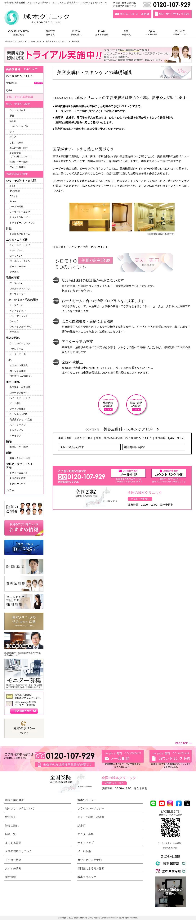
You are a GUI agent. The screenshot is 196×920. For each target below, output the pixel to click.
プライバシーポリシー (91, 808)
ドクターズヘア (18, 483)
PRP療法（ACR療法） (21, 376)
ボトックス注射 (18, 370)
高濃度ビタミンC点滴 (21, 419)
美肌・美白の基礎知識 (109, 437)
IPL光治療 (15, 191)
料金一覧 (126, 34)
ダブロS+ (14, 332)
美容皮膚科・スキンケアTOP (131, 429)
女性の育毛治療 (18, 478)
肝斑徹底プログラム (20, 234)
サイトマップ (86, 842)
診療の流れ (76, 34)
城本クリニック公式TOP (15, 41)
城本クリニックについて (20, 808)
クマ (12, 131)
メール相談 (84, 851)
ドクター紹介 (13, 859)
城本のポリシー (87, 800)
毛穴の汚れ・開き (19, 147)
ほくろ (13, 137)
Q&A (171, 437)
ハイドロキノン (18, 425)
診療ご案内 (20, 34)
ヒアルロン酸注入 (19, 365)
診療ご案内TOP (14, 800)
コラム (180, 437)
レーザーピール (18, 354)
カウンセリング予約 (90, 859)
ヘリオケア (15, 435)
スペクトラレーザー (20, 217)
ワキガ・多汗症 (18, 167)
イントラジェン (18, 310)
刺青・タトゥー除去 (20, 458)
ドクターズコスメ (19, 473)
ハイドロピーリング (20, 398)
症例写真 (50, 34)
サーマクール (16, 305)
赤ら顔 (13, 121)
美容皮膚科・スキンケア (56, 41)
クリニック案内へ (140, 499)
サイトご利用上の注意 (91, 817)
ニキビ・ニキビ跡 (19, 126)
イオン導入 (15, 403)
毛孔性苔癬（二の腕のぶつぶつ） (21, 155)
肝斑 (12, 115)
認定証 (82, 825)
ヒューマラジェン (19, 316)
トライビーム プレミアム (22, 222)
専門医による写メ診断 (91, 868)
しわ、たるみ (16, 142)
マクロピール (16, 250)
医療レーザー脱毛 (19, 161)
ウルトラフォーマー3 (21, 326)
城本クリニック (87, 876)
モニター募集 (86, 834)
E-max (13, 201)
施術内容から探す (134, 447)
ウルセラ (14, 321)
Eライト (14, 196)
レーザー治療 (16, 206)
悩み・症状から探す (72, 447)
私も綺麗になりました (138, 437)
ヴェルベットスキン (20, 261)
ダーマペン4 (16, 255)
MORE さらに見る (114, 783)
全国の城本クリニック (18, 851)
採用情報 (10, 876)
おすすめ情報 (101, 34)
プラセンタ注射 (18, 408)
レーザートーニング (20, 212)
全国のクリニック (179, 34)
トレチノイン (16, 430)
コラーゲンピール (19, 392)
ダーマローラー (18, 266)
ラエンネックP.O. (19, 414)
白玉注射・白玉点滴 (20, 387)
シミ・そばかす (18, 110)
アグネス (14, 272)
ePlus (12, 186)
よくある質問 (152, 34)
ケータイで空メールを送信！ (170, 843)
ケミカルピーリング (20, 245)
